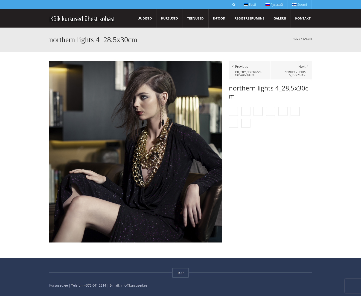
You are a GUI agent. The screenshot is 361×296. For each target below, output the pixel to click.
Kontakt (303, 18)
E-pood (219, 18)
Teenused (195, 18)
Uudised (145, 18)
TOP (180, 273)
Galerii (280, 18)
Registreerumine (249, 18)
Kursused (169, 18)
